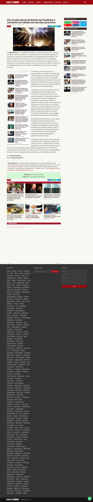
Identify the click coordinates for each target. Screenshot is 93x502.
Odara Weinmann (19, 352)
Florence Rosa (10, 404)
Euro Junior (26, 296)
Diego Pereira (10, 388)
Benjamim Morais (26, 369)
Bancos (8, 315)
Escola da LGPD (25, 397)
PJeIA (28, 458)
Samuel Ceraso (24, 479)
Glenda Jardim (10, 411)
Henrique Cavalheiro (11, 343)
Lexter (17, 434)
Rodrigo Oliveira (19, 474)
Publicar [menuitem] (58, 2)
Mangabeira (25, 285)
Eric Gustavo (9, 397)
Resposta (28, 357)
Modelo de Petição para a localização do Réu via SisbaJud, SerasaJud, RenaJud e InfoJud (21, 111)
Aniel (28, 364)
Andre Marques (21, 364)
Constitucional (18, 378)
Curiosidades (26, 271)
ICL (20, 413)
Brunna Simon (15, 315)
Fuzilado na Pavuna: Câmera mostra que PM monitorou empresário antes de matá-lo (21, 105)
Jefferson (9, 292)
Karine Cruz (17, 430)
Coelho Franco (21, 376)
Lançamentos (10, 275)
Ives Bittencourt (10, 420)
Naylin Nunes (18, 455)
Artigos (14, 271)
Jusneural (27, 427)
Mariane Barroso (15, 350)
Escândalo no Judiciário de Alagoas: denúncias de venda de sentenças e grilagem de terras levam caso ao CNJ (78, 81)
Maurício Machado (19, 451)
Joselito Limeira (18, 299)
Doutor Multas (27, 388)
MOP (25, 439)
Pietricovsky (26, 324)
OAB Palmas (25, 455)
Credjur (15, 303)
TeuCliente (9, 486)
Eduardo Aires (26, 390)
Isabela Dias (19, 418)
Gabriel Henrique (17, 406)
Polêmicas (19, 271)
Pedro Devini (27, 352)
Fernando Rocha (10, 402)
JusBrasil (25, 299)
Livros (14, 282)
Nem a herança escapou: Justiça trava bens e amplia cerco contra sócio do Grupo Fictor (22, 126)
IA (17, 413)
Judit (17, 306)
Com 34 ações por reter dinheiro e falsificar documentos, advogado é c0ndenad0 (21, 133)
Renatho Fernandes (20, 357)
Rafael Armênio (22, 469)
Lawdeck (9, 432)
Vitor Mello (9, 313)
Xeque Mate (18, 493)
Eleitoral (21, 273)
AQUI (30, 174)
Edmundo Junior (10, 390)
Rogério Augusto (10, 476)
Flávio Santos (25, 404)
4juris (29, 362)
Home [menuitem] (24, 2)
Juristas (16, 427)
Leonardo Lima (18, 348)
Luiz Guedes (9, 439)
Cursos (8, 280)
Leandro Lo (24, 289)
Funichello (9, 406)
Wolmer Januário (10, 493)
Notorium (9, 287)
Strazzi (16, 273)
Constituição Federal (16, 166)
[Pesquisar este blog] (42, 271)
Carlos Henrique (10, 334)
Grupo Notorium (18, 411)
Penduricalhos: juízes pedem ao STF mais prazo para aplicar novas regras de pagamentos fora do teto (15, 217)
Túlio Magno (9, 488)
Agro (13, 285)
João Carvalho (27, 423)
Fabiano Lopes (10, 299)
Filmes (28, 280)
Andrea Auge (10, 289)
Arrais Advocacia (19, 366)
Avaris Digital (17, 369)
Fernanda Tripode (21, 280)
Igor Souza (9, 416)
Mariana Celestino (11, 324)
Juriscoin (9, 282)
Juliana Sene (20, 345)
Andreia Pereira (18, 329)
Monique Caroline (11, 301)
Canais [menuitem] (38, 2)
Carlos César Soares (11, 376)
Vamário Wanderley (15, 327)
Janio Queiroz (19, 322)
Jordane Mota (19, 423)
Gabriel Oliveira (10, 320)
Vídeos (8, 285)
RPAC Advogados (16, 292)
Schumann (9, 294)
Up (27, 275)
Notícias (8, 26)
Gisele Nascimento (20, 409)
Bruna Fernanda (10, 371)
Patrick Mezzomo (20, 460)
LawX (25, 322)
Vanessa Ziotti (10, 490)
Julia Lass (21, 425)
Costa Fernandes (10, 380)
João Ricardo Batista (11, 345)
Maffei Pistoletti (10, 441)
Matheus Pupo (10, 451)
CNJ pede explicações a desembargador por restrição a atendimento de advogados (33, 196)
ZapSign (25, 493)
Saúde (27, 282)
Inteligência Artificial (11, 278)
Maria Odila (9, 448)
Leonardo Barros (25, 432)
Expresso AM (10, 399)
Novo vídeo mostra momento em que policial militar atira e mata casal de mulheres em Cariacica (78, 68)
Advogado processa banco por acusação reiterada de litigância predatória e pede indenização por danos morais (21, 98)
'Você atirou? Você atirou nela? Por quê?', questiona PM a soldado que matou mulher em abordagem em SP (79, 89)
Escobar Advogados (25, 317)
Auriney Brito (10, 369)
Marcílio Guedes (20, 282)
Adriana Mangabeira (11, 296)
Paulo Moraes (18, 462)
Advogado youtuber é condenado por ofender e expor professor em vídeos (52, 216)
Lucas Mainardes (10, 437)
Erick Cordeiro (17, 397)
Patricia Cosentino (11, 460)
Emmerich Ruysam (11, 395)
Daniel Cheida (10, 383)
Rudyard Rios (10, 362)
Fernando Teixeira (20, 402)
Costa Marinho (19, 380)
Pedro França (26, 462)
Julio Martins (27, 273)
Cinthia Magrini (23, 315)
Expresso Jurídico (18, 399)
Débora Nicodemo (11, 336)
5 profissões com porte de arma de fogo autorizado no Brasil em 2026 (21, 76)
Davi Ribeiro (18, 334)
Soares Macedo (10, 483)
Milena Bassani (10, 310)
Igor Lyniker (20, 343)
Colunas (27, 376)
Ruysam (17, 479)
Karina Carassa (10, 430)
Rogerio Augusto (18, 359)
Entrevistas (20, 296)
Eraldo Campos (20, 395)
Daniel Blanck (10, 317)
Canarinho (26, 331)
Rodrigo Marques (11, 474)
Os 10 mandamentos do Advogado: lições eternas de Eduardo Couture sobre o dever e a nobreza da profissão (21, 83)
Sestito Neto (19, 481)
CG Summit (9, 373)
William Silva (9, 303)
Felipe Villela (9, 338)
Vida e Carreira (16, 294)
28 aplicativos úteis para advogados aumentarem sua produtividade (78, 75)
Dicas (11, 273)
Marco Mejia (18, 444)
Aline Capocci (10, 329)
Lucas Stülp (25, 437)
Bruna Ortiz (18, 371)
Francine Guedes (10, 341)
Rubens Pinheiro (10, 479)
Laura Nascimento (26, 430)
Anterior (9, 263)
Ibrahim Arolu (26, 413)
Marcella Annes (19, 441)
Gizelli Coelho (19, 320)
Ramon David (26, 355)
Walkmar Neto (17, 313)
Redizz (8, 472)
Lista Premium (23, 434)
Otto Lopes (22, 458)
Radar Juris (15, 469)
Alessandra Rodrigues (11, 364)
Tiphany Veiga (24, 486)
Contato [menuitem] (65, 2)
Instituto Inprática (23, 416)
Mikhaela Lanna (18, 453)
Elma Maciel (27, 392)
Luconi (8, 350)
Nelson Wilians (10, 352)
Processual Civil (10, 467)
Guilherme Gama (10, 322)
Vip (7, 273)
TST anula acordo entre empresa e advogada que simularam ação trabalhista (32, 216)
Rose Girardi (27, 476)
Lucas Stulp (18, 437)
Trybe (8, 327)
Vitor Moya (23, 362)
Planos (23, 301)
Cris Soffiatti (18, 285)
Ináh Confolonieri (10, 418)
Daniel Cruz (17, 317)
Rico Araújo (23, 472)
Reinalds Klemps (25, 292)
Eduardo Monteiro (11, 392)
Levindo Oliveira (10, 434)
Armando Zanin (10, 366)
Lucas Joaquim (27, 348)
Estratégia (21, 303)
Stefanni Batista (19, 483)
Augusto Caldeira (10, 331)
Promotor (18, 467)
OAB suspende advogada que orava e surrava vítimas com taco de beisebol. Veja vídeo (78, 62)
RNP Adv (9, 469)
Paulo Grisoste (10, 462)
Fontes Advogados (18, 338)
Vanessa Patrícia (25, 488)
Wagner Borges (26, 490)
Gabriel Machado (26, 406)
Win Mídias (24, 327)
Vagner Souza (17, 488)
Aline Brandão (25, 313)
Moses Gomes (27, 453)
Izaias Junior (18, 420)
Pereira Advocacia (19, 465)
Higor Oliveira (18, 289)
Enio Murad (19, 336)
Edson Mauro (18, 390)
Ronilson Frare (19, 476)
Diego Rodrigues (16, 287)
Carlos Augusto (17, 373)
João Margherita (10, 425)
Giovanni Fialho (10, 409)
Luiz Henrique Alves (18, 439)
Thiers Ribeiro (16, 486)
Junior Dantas (10, 427)
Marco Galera (19, 308)
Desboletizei (9, 385)
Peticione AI (19, 324)
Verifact (28, 301)
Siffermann (17, 362)
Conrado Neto (10, 378)
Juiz (16, 425)
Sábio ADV (26, 483)
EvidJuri (25, 336)
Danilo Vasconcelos (19, 383)
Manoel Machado (10, 308)
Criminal (23, 275)
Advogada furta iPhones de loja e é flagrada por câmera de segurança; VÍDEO (22, 140)
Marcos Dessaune (11, 446)
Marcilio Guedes (10, 444)
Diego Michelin (26, 385)
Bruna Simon (25, 371)
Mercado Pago (10, 453)
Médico (18, 301)
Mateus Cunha (27, 448)
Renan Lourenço (10, 357)
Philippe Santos (10, 355)
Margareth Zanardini (21, 446)
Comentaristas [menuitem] (48, 2)
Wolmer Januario (25, 287)
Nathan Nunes (10, 455)
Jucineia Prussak (10, 306)
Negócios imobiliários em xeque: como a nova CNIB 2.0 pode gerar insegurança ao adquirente (22, 90)
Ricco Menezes (10, 359)
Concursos (17, 275)
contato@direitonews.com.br (24, 170)
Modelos (14, 280)
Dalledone (26, 278)
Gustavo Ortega (19, 341)
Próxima (58, 263)
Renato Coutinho (15, 472)
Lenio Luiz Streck (16, 432)
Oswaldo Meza (15, 458)
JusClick (21, 427)
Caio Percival (19, 331)
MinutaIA (23, 350)
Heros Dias (26, 411)
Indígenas (15, 416)
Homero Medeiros (11, 413)
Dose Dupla (25, 334)
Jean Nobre (25, 420)
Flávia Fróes (17, 404)
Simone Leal (26, 481)
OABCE (8, 458)
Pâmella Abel (24, 467)
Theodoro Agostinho (19, 310)
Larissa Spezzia (10, 348)
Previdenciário (19, 355)
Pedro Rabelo (10, 465)
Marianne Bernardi (18, 448)
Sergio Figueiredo (11, 481)
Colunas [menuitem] (31, 2)
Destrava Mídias (17, 385)
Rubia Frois (26, 359)
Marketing (19, 278)
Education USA (20, 392)
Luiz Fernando (23, 306)
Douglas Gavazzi (18, 388)
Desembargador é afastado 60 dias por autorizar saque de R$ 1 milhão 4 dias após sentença (52, 196)
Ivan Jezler (25, 418)
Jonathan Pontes (10, 423)
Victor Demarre (18, 490)
